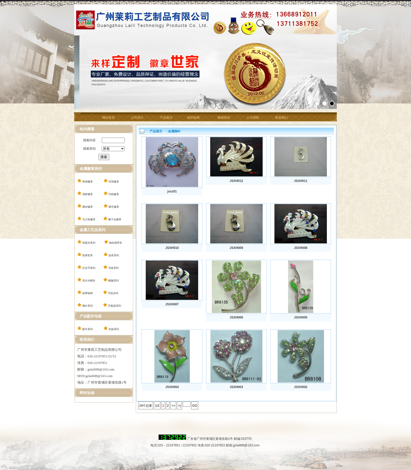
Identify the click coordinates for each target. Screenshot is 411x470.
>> (173, 406)
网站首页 (108, 117)
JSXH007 (172, 304)
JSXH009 (236, 248)
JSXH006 (236, 317)
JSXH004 (172, 387)
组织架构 (193, 117)
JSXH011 (300, 181)
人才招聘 (252, 117)
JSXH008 (300, 248)
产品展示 (166, 117)
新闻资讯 (223, 117)
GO (194, 406)
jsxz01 (172, 191)
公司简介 (137, 117)
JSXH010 (172, 248)
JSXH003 (236, 387)
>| (179, 406)
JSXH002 (300, 387)
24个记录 (145, 406)
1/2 (157, 406)
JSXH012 (236, 181)
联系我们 (281, 117)
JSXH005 (300, 317)
